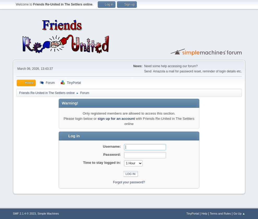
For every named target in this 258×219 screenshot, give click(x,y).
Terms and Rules (220, 213)
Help (204, 213)
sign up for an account (116, 119)
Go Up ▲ (239, 213)
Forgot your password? (129, 182)
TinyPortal (192, 213)
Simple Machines (48, 213)
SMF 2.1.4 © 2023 (24, 213)
